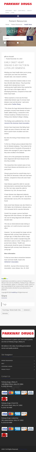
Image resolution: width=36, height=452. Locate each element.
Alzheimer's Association (11, 262)
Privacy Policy (5, 369)
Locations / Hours (6, 366)
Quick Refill (21, 10)
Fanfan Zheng (16, 104)
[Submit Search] (30, 38)
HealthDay (14, 292)
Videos (20, 43)
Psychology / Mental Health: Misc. (11, 310)
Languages (8, 10)
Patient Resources (16, 24)
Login (12, 12)
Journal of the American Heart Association (16, 123)
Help (15, 10)
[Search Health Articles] (15, 38)
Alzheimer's (27, 310)
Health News (9, 43)
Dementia (5, 313)
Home (7, 24)
